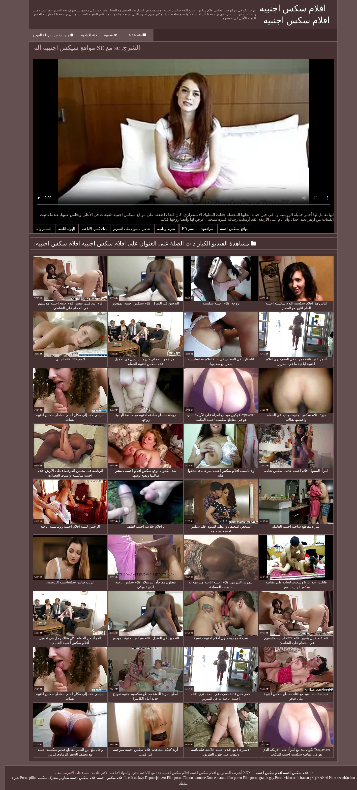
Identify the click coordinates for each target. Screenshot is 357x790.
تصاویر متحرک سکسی (48, 778)
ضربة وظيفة (161, 229)
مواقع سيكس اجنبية (230, 229)
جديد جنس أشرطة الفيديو (48, 35)
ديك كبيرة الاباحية (90, 229)
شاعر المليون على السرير (128, 229)
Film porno (170, 778)
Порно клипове (189, 778)
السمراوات (39, 229)
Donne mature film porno (219, 778)
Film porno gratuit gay (253, 778)
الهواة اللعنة (62, 229)
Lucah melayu (130, 778)
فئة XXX (132, 35)
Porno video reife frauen (287, 778)
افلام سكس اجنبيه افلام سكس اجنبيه (277, 773)
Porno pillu (23, 778)
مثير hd (183, 229)
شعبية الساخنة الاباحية (94, 35)
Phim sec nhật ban (337, 778)
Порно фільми (150, 778)
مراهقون (202, 229)
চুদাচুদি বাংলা (314, 778)
